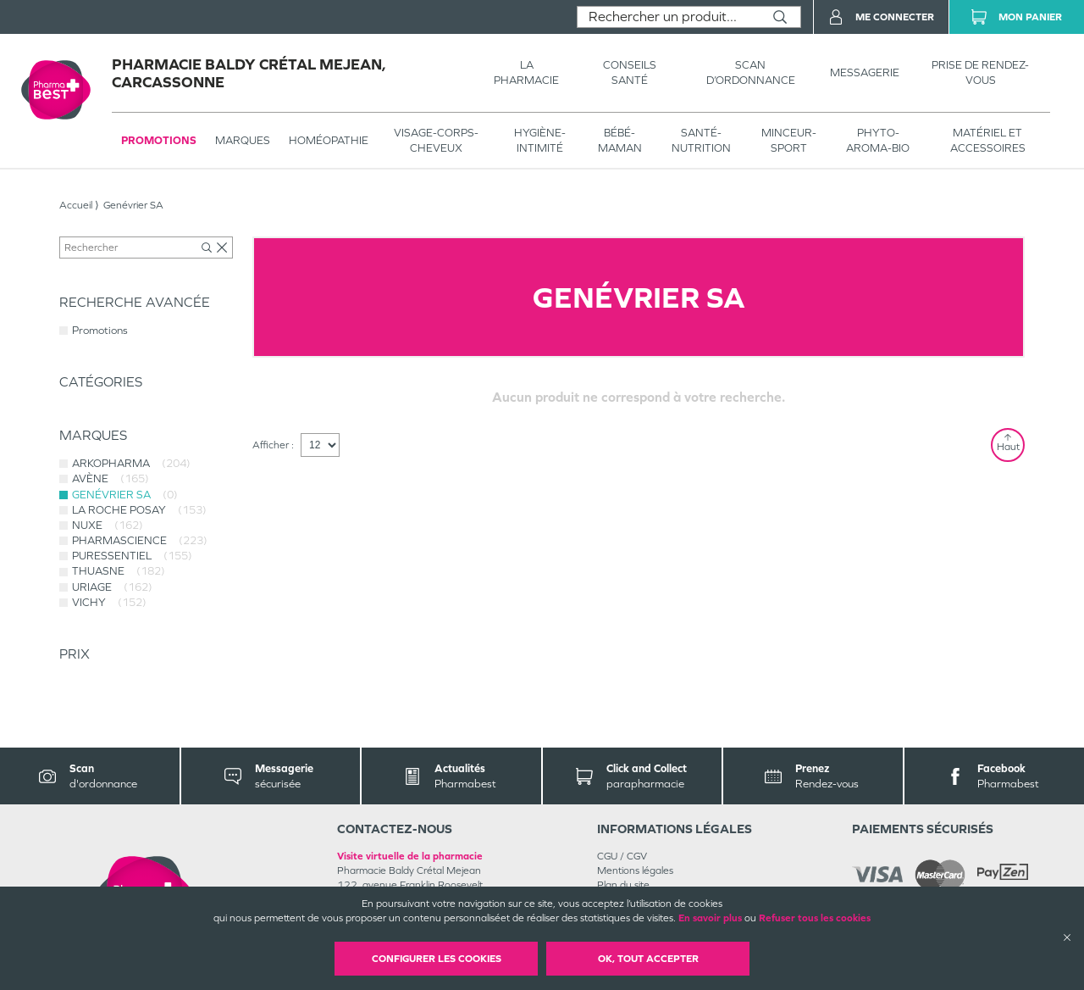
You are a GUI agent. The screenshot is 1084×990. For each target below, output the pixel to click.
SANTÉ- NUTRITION (701, 140)
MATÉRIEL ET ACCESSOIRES (988, 140)
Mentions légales (635, 870)
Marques (242, 140)
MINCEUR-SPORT (788, 140)
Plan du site (623, 885)
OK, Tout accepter (648, 959)
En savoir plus (710, 918)
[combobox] (669, 16)
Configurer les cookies (436, 959)
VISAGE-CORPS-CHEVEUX (436, 140)
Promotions (158, 140)
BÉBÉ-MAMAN (620, 140)
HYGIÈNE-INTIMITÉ (540, 140)
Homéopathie (328, 140)
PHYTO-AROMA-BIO (878, 140)
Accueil (75, 205)
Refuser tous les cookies (815, 918)
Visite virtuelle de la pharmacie (410, 856)
